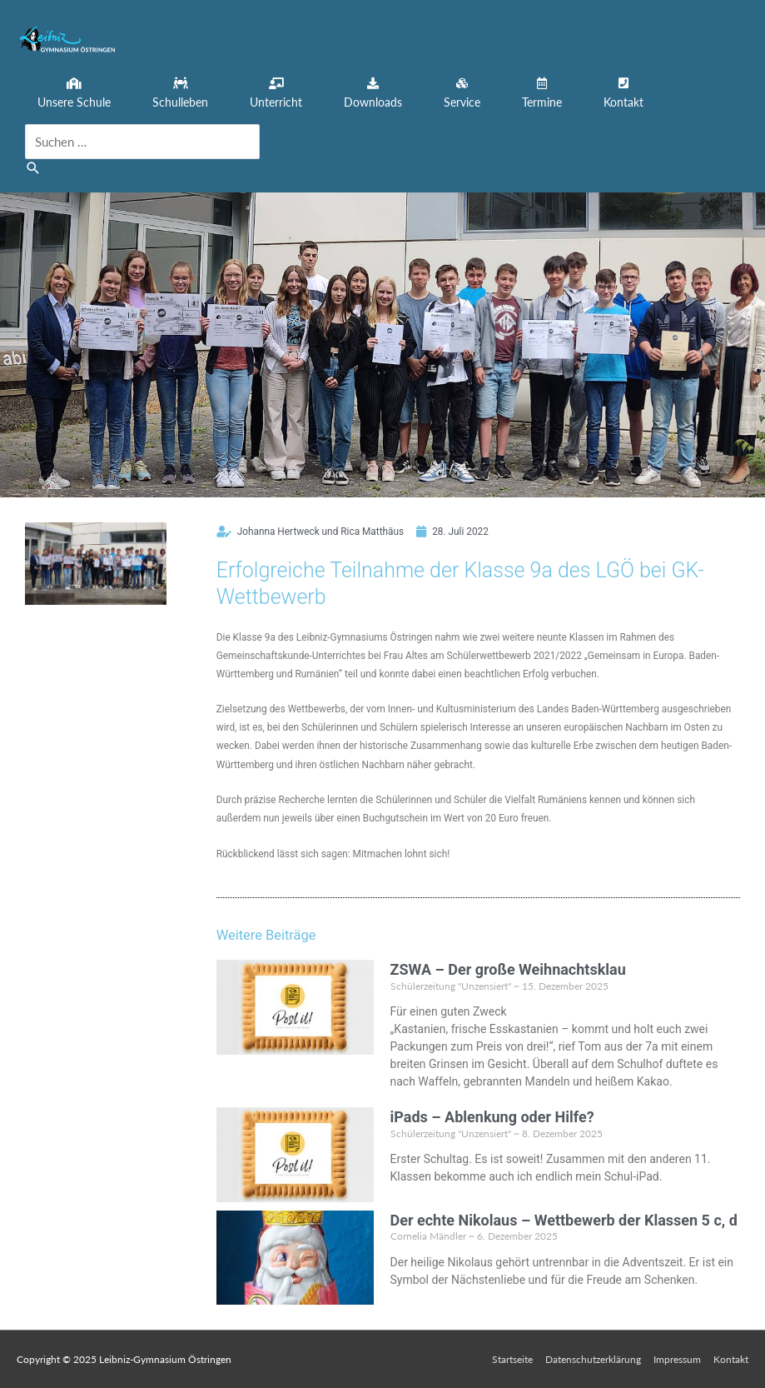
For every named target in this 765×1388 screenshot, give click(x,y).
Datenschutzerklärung (593, 1359)
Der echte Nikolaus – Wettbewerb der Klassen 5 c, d (564, 1220)
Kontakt (730, 1359)
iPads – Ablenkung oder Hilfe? (492, 1117)
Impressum (677, 1359)
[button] (74, 93)
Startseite (512, 1359)
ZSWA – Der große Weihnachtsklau (508, 969)
